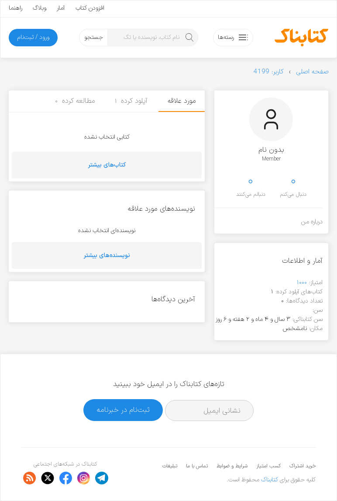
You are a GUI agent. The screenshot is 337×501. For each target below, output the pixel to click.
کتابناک (269, 479)
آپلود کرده (131, 101)
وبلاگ (39, 8)
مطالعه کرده (75, 101)
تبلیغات (169, 466)
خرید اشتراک (302, 466)
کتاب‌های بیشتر (107, 165)
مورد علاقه (182, 101)
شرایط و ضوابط (232, 466)
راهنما (15, 8)
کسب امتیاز (268, 466)
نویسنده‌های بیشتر (107, 255)
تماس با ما (197, 466)
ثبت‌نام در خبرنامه (123, 409)
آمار (61, 8)
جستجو (93, 37)
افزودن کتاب (90, 8)
